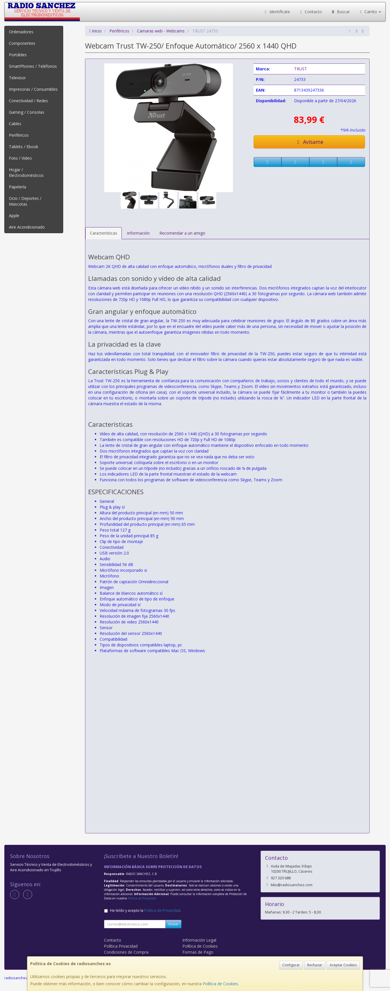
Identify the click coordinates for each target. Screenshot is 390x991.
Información (138, 233)
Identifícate (276, 11)
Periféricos (19, 135)
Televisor (17, 77)
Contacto (310, 11)
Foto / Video (20, 158)
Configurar (291, 965)
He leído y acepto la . (145, 910)
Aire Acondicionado (27, 227)
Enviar (173, 924)
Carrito (369, 11)
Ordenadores (21, 31)
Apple (14, 215)
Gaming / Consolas (26, 112)
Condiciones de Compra (126, 952)
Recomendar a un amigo (182, 233)
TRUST (300, 69)
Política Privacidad (121, 946)
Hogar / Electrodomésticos (26, 172)
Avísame (309, 141)
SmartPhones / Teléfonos (33, 66)
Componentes (22, 43)
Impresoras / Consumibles (33, 89)
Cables (15, 123)
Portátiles (18, 54)
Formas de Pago (197, 952)
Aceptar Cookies (343, 965)
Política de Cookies (220, 983)
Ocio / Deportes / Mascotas (25, 201)
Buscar (340, 11)
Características (103, 233)
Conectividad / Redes (28, 100)
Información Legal (199, 940)
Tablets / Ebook (23, 146)
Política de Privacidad (142, 898)
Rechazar (314, 965)
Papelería (17, 187)
